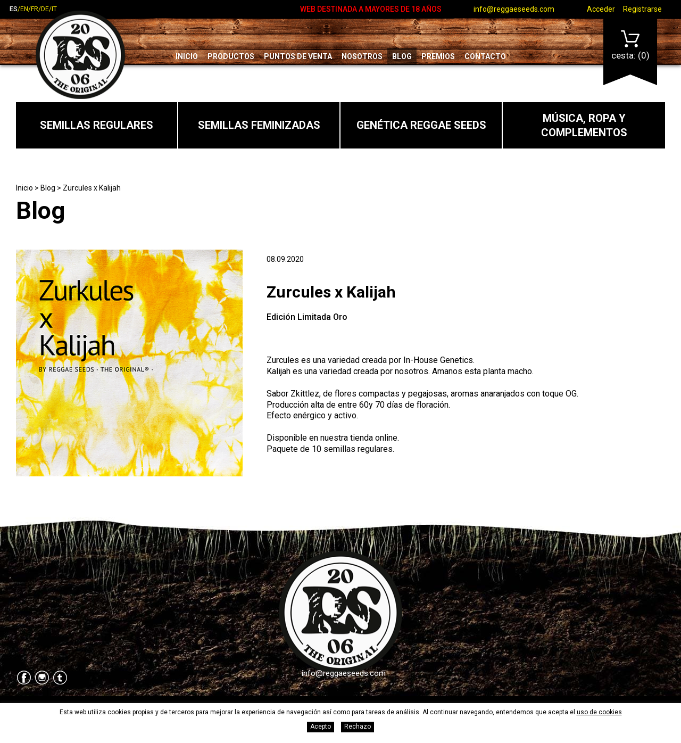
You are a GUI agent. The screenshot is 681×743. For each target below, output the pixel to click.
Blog (402, 56)
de (45, 9)
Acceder (601, 9)
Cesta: (630, 45)
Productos (230, 56)
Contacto (485, 56)
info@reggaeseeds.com (514, 9)
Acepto (320, 726)
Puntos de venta (298, 56)
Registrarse (642, 9)
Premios (438, 56)
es (14, 9)
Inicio (187, 56)
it (54, 9)
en (24, 9)
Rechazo (357, 726)
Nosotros (362, 56)
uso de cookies (599, 712)
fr (34, 9)
